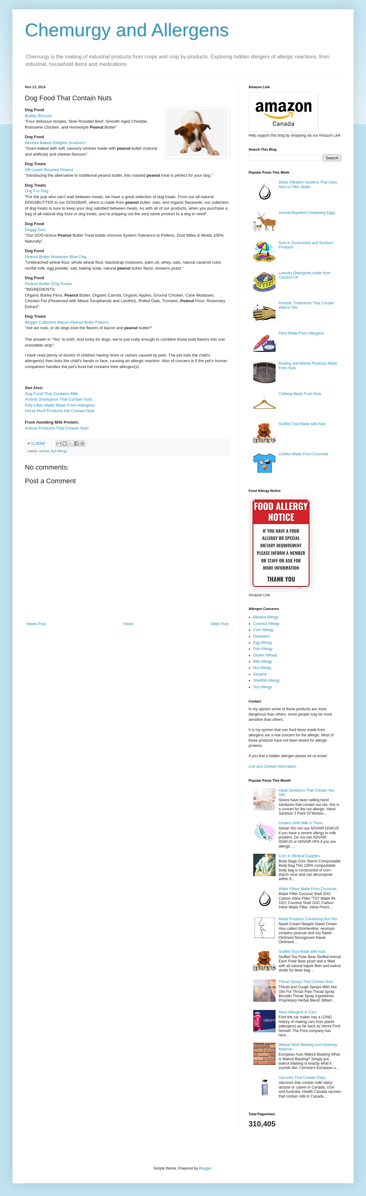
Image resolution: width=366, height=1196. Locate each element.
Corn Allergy (263, 630)
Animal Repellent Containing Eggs (307, 213)
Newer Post (36, 624)
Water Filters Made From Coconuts (307, 889)
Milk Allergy (262, 661)
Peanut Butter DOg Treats (48, 283)
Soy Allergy (262, 687)
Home (128, 624)
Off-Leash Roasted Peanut (49, 169)
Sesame (260, 674)
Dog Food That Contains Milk (51, 393)
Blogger (205, 1168)
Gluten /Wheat (265, 655)
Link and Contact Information (272, 766)
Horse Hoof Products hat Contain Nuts (59, 410)
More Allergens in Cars (297, 1012)
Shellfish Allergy (266, 680)
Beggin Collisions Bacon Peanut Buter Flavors (67, 322)
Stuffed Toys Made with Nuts (302, 424)
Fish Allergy (262, 649)
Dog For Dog (36, 191)
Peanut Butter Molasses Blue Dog (55, 256)
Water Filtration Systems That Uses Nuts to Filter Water (308, 184)
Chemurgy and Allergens (127, 30)
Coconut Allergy (266, 623)
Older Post (219, 624)
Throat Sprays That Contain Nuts (306, 982)
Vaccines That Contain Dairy (302, 1077)
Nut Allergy (59, 451)
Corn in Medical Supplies (299, 856)
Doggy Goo (35, 229)
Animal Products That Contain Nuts (57, 428)
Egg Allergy (262, 642)
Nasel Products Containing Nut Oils (308, 919)
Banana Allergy (265, 617)
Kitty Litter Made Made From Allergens (59, 405)
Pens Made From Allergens (301, 333)
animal (44, 451)
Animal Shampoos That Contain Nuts (58, 399)
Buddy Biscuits (38, 115)
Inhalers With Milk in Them (301, 823)
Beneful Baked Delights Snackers (55, 142)
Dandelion (261, 636)
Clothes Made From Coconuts (303, 454)
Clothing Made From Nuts (300, 394)
